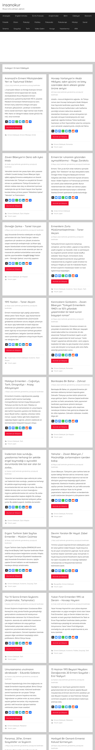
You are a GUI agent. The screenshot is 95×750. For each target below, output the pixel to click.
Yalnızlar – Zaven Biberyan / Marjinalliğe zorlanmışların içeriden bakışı (70, 457)
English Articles (21, 16)
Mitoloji (75, 22)
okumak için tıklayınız (13, 127)
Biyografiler (58, 584)
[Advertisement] (47, 47)
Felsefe (5, 22)
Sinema (6, 29)
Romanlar (69, 144)
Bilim (66, 16)
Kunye (52, 29)
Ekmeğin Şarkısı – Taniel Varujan (23, 226)
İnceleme (69, 289)
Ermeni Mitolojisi (25, 135)
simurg (30, 85)
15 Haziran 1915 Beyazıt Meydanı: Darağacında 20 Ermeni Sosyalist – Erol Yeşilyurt (70, 673)
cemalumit (79, 92)
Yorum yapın (58, 147)
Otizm (15, 22)
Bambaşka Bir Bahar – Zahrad (68, 381)
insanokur (11, 4)
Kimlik (34, 135)
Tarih (28, 29)
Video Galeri (39, 29)
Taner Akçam (77, 289)
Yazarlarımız (64, 29)
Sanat (85, 22)
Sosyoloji (17, 29)
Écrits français (38, 16)
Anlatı (56, 211)
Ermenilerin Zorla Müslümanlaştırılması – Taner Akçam (67, 229)
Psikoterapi (62, 22)
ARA (76, 29)
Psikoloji (26, 22)
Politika (37, 22)
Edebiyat (76, 16)
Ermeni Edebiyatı (13, 135)
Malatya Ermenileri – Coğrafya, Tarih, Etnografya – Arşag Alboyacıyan (22, 384)
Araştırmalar (54, 16)
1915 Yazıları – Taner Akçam (20, 301)
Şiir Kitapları (24, 277)
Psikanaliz (49, 22)
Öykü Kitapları (24, 213)
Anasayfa (6, 16)
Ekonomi (88, 16)
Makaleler (23, 726)
